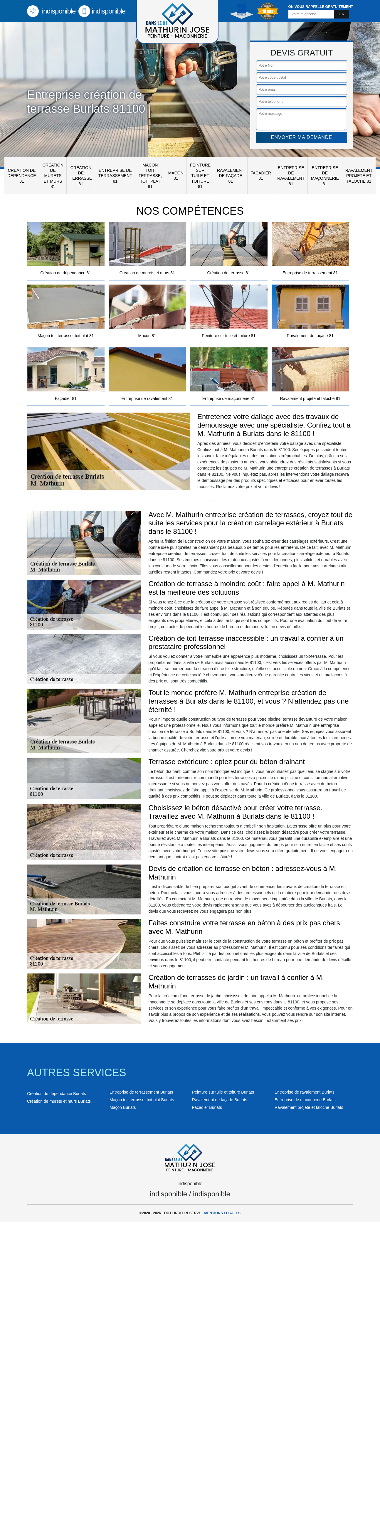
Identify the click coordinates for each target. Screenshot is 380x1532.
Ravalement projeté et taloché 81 (359, 175)
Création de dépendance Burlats (56, 1093)
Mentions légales (222, 1213)
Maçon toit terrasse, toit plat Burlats (142, 1099)
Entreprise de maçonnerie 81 (325, 175)
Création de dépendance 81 (21, 175)
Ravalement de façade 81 (230, 175)
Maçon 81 (176, 176)
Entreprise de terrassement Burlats (141, 1092)
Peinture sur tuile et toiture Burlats (223, 1092)
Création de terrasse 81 (81, 175)
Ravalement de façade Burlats (219, 1099)
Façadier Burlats (207, 1107)
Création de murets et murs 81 (52, 176)
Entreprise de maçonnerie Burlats (305, 1099)
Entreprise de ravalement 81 (291, 175)
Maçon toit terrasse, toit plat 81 (150, 176)
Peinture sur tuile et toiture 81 (200, 176)
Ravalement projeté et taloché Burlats (309, 1107)
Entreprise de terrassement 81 (115, 175)
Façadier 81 (260, 176)
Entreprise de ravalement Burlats (304, 1092)
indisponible (51, 11)
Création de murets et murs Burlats (59, 1101)
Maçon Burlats (123, 1107)
